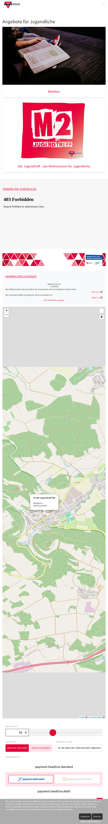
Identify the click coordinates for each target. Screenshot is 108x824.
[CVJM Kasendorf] (12, 5)
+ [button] (6, 310)
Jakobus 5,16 (95, 298)
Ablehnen (97, 816)
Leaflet (82, 717)
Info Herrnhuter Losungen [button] (54, 300)
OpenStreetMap (96, 717)
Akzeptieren (85, 816)
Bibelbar (54, 91)
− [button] (6, 315)
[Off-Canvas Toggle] (103, 5)
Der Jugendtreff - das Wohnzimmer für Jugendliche (54, 166)
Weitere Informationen (91, 821)
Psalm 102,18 (95, 292)
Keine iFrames (51, 219)
